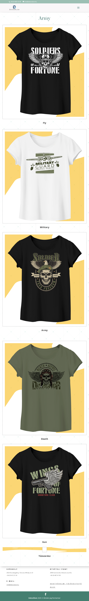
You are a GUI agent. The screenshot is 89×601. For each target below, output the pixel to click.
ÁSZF (53, 587)
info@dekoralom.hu (13, 585)
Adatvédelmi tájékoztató (66, 584)
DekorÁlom (33, 598)
